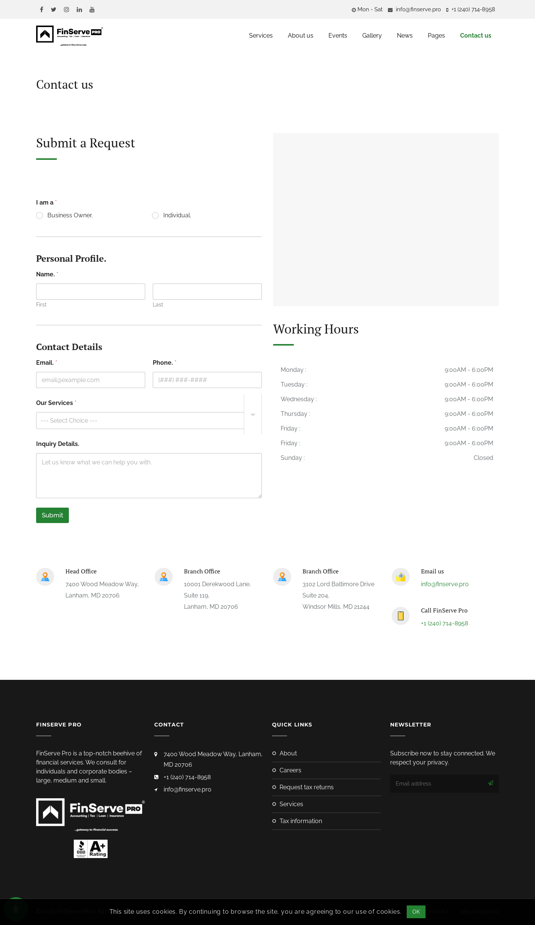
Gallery (372, 35)
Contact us (475, 35)
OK (416, 912)
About (288, 753)
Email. (46, 362)
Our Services (56, 402)
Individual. (177, 215)
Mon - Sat (370, 9)
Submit (52, 515)
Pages (436, 35)
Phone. (164, 362)
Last (158, 305)
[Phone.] (207, 380)
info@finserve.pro (417, 9)
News (405, 35)
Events (337, 35)
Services (261, 35)
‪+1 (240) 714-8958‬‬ (472, 9)
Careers (290, 770)
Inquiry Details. (57, 443)
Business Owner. (70, 215)
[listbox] (149, 420)
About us (300, 35)
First (41, 305)
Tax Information (301, 821)
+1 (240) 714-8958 (444, 623)
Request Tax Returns (307, 787)
